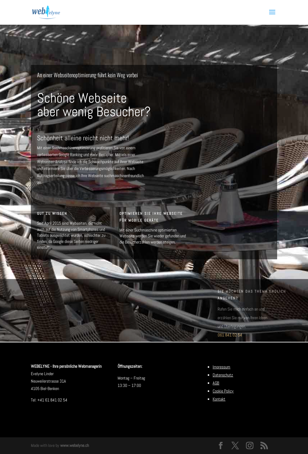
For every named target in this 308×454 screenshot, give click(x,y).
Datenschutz (223, 375)
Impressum (221, 367)
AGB (216, 383)
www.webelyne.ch (74, 445)
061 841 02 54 (230, 339)
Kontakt (219, 399)
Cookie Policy (223, 391)
